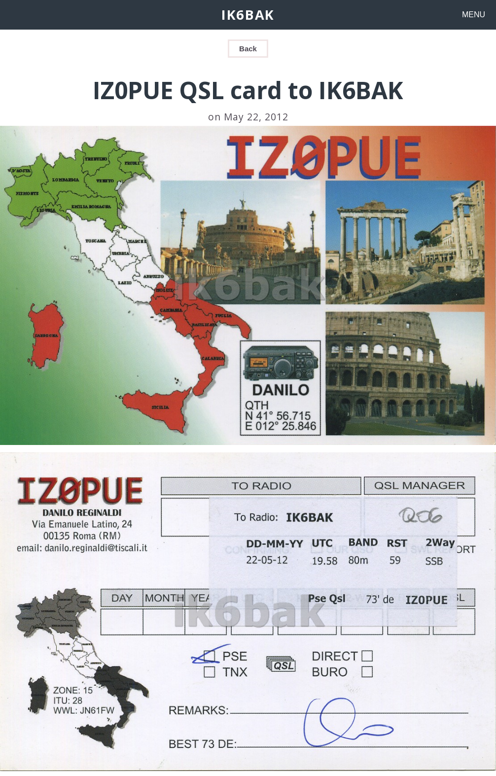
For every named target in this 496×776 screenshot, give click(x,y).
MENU (473, 14)
